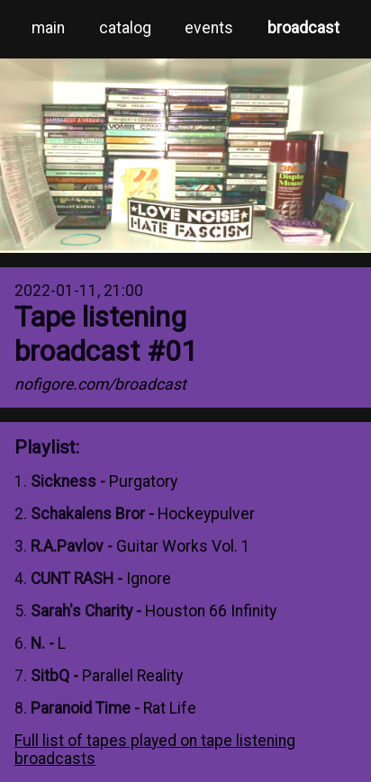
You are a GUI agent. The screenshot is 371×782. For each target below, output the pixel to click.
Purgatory (143, 481)
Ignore (148, 579)
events (209, 28)
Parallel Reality (132, 676)
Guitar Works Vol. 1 (183, 546)
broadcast (303, 28)
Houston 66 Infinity (210, 611)
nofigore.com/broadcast (100, 384)
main (48, 28)
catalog (125, 28)
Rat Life (169, 708)
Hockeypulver (206, 514)
